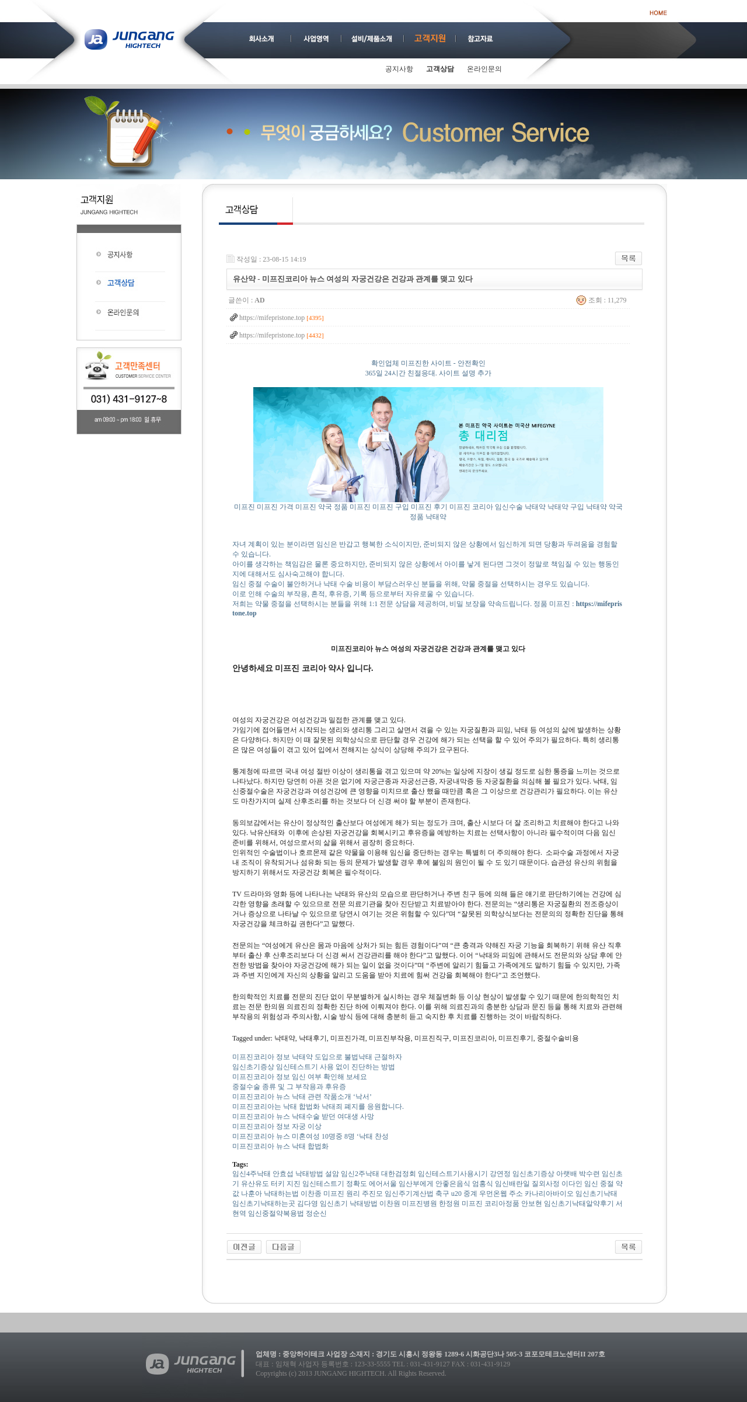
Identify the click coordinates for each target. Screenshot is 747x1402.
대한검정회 (398, 1174)
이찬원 (389, 1203)
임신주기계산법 (409, 1193)
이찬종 (311, 1193)
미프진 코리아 (471, 507)
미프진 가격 (275, 507)
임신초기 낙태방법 (349, 1203)
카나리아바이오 (549, 1193)
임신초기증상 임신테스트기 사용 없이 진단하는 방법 (313, 1067)
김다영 (307, 1203)
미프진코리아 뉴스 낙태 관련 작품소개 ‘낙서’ (302, 1097)
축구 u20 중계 (456, 1193)
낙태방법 (309, 1174)
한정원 (449, 1203)
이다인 (571, 1184)
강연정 (500, 1174)
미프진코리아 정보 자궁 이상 (277, 1126)
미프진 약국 (313, 507)
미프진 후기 (429, 507)
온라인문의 (484, 69)
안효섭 (283, 1174)
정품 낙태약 (428, 517)
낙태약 (535, 507)
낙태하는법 (281, 1193)
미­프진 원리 (341, 1193)
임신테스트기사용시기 (453, 1174)
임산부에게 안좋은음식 (434, 1184)
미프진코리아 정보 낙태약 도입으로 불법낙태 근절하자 (317, 1057)
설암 (332, 1174)
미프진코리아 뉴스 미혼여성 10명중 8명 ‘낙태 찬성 (310, 1136)
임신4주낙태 (251, 1174)
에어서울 (383, 1184)
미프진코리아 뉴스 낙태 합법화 (280, 1146)
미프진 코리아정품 (490, 1203)
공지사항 (399, 69)
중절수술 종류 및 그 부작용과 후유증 (289, 1087)
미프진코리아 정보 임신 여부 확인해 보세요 (299, 1077)
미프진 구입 (390, 507)
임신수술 (509, 507)
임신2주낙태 (360, 1174)
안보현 (531, 1203)
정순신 (316, 1213)
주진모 (372, 1193)
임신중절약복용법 (276, 1213)
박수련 (589, 1174)
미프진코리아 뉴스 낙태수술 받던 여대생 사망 (303, 1116)
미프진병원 (419, 1203)
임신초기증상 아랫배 (544, 1174)
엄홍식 (482, 1184)
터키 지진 (286, 1184)
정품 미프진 (352, 507)
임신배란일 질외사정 (527, 1184)
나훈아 (251, 1193)
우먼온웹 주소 (501, 1193)
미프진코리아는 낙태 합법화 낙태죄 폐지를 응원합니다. (318, 1106)
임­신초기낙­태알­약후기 (579, 1203)
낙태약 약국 (604, 507)
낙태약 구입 (565, 507)
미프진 (244, 507)
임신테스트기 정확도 (334, 1184)
